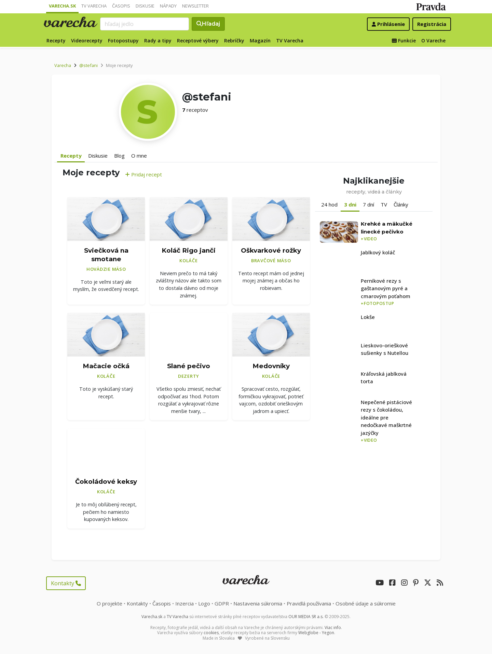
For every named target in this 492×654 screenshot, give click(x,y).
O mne (139, 155)
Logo (204, 603)
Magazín (260, 40)
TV (384, 204)
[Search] (144, 23)
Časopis (121, 6)
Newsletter (195, 6)
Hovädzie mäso (106, 269)
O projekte (109, 603)
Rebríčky (234, 40)
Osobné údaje (366, 603)
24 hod (329, 204)
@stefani (88, 65)
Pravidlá (309, 603)
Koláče (188, 260)
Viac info (333, 627)
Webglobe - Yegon (316, 633)
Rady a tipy (158, 40)
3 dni (350, 204)
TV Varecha (94, 6)
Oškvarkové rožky (271, 250)
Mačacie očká (106, 366)
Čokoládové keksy (106, 481)
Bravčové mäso (271, 260)
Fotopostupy (123, 40)
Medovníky (271, 366)
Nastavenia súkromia (257, 603)
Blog (119, 155)
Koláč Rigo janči (189, 250)
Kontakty (66, 583)
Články (401, 204)
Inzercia (184, 603)
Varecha (62, 65)
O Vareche (433, 40)
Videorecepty (86, 40)
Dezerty (188, 376)
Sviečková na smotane (106, 254)
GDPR (222, 603)
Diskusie (145, 6)
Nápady (168, 6)
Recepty (56, 40)
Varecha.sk (62, 6)
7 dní (368, 204)
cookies (211, 633)
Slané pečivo (188, 366)
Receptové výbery (198, 40)
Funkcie (404, 40)
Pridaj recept (143, 174)
